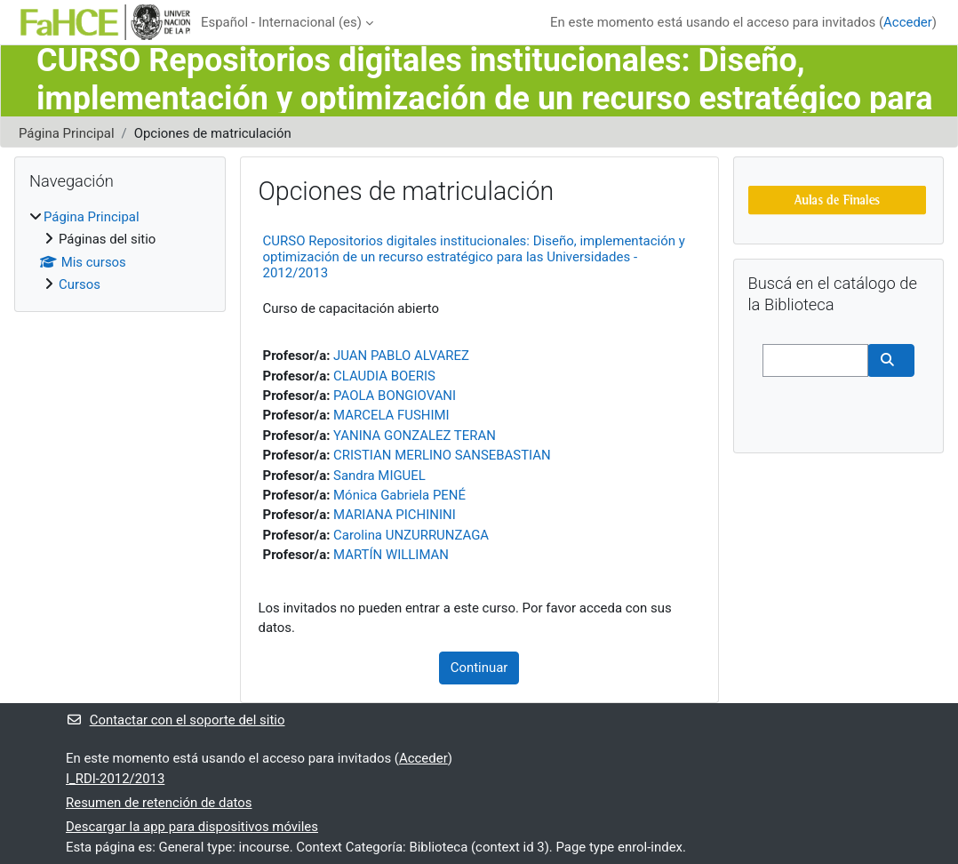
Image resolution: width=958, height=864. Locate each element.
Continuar (479, 668)
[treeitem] (120, 251)
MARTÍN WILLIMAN (391, 555)
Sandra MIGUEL (379, 476)
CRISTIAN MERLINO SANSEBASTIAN (442, 455)
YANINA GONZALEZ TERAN (414, 436)
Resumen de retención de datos (159, 803)
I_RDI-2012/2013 (115, 779)
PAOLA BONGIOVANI (394, 396)
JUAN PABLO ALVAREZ (401, 356)
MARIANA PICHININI (394, 515)
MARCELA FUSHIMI (391, 415)
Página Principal (67, 133)
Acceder (907, 22)
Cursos (79, 284)
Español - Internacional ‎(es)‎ (281, 22)
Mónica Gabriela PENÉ (399, 495)
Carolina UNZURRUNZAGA (411, 535)
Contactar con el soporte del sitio (175, 720)
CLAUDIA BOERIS (384, 376)
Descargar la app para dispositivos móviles (192, 827)
